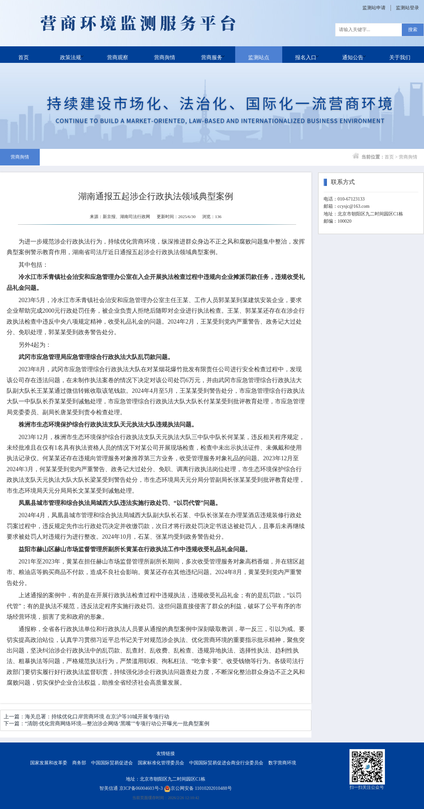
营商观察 (117, 54)
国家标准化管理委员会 (161, 762)
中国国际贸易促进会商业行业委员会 (226, 762)
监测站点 (258, 54)
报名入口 (305, 54)
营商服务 (211, 54)
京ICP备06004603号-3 (141, 788)
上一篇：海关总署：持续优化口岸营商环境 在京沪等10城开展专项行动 (86, 716)
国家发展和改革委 (48, 762)
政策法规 (70, 54)
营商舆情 (164, 54)
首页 (23, 54)
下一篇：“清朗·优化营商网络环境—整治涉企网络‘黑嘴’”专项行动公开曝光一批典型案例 (106, 723)
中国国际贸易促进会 (112, 762)
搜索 (412, 29)
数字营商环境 (282, 762)
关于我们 (399, 54)
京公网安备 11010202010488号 (198, 788)
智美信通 (108, 788)
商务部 (79, 762)
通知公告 (352, 54)
